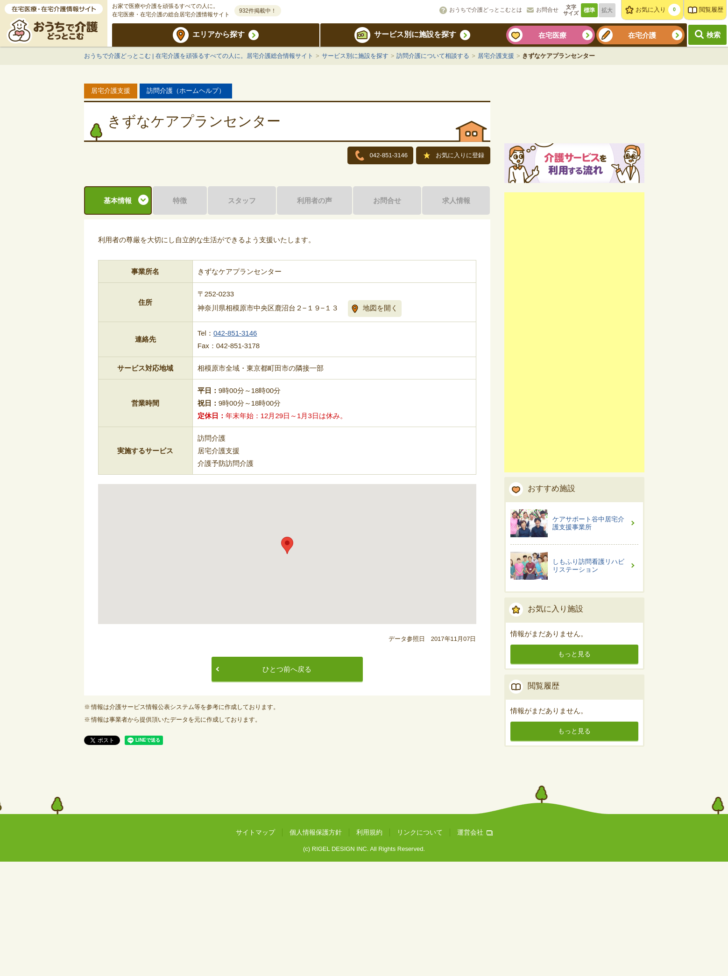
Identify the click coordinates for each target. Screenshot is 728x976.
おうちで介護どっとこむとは (485, 10)
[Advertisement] (574, 441)
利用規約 (369, 947)
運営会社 (475, 947)
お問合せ (547, 10)
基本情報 (118, 316)
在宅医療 (552, 35)
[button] (287, 660)
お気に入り (658, 10)
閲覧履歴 (711, 9)
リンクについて (420, 947)
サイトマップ (255, 947)
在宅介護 (642, 35)
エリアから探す (218, 34)
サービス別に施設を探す (415, 34)
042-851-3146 (235, 448)
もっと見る (574, 762)
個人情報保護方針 (316, 947)
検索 (714, 35)
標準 (589, 10)
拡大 (607, 10)
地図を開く (380, 423)
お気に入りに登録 (454, 156)
